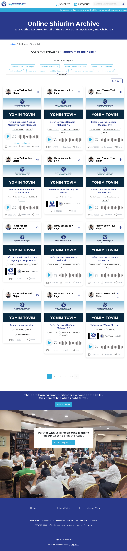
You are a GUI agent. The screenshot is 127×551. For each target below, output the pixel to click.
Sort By (115, 81)
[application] (22, 136)
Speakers (12, 44)
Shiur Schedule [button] (63, 404)
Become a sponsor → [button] (63, 442)
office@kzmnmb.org (57, 525)
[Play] (8, 137)
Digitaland (75, 544)
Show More (62, 74)
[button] (60, 4)
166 (71, 376)
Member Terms (94, 508)
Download (25, 146)
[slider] (29, 136)
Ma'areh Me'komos (22, 143)
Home (33, 508)
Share (37, 146)
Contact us (88, 525)
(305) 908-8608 (41, 525)
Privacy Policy (63, 508)
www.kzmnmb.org (74, 525)
